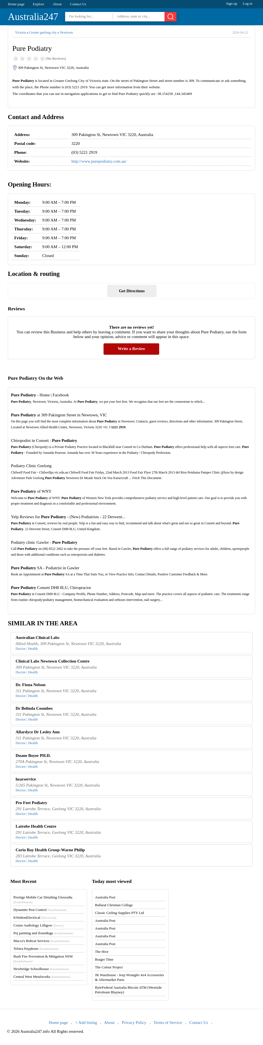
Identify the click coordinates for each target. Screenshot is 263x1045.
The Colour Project (109, 967)
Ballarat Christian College (114, 905)
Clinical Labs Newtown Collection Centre (53, 661)
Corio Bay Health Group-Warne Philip (50, 850)
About (57, 4)
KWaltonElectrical (34, 917)
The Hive (102, 952)
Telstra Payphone (35, 948)
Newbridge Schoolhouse (41, 969)
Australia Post (105, 897)
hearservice (26, 779)
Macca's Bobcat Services (41, 941)
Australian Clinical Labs (38, 637)
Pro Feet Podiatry (31, 802)
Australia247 (33, 16)
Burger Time (104, 959)
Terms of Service (168, 1022)
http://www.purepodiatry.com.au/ (99, 161)
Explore (38, 4)
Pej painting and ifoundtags (43, 933)
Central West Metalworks (41, 977)
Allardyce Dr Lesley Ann (38, 732)
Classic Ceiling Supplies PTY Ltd (119, 913)
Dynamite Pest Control (40, 910)
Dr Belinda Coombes (34, 708)
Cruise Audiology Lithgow (38, 925)
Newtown (66, 32)
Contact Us (78, 4)
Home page (16, 4)
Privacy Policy (134, 1022)
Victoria (20, 32)
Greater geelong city (42, 32)
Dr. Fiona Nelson (30, 685)
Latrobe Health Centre (36, 826)
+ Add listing (86, 1022)
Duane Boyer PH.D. (33, 755)
